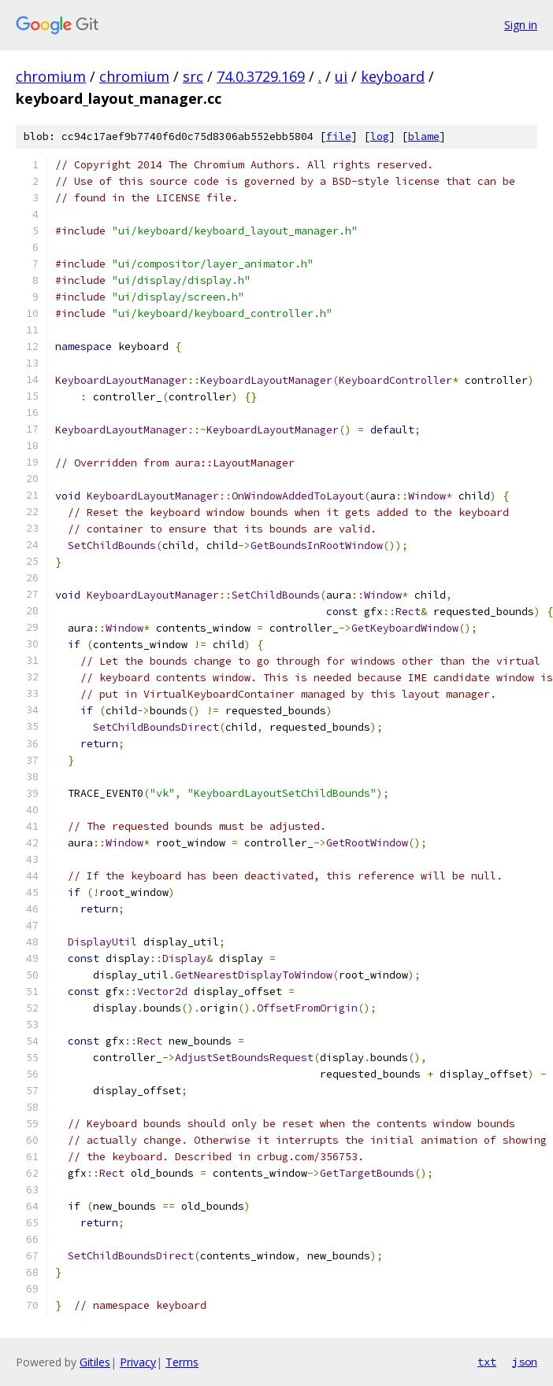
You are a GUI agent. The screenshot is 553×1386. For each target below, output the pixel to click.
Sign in (520, 24)
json (524, 1362)
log (379, 136)
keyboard (393, 76)
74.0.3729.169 (261, 76)
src (193, 76)
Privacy (138, 1362)
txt (486, 1362)
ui (341, 76)
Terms (182, 1362)
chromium (51, 76)
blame (424, 136)
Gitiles (95, 1362)
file (338, 136)
